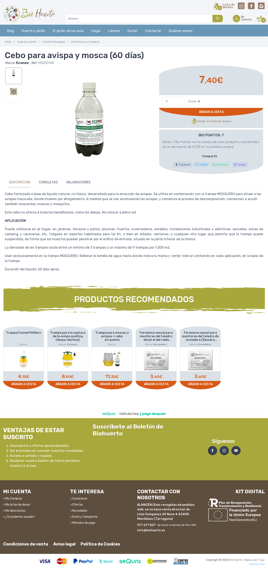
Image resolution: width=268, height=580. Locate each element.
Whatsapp (220, 164)
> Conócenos (78, 498)
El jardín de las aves (68, 31)
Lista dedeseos (228, 6)
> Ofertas (76, 504)
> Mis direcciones (14, 510)
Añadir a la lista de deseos (211, 121)
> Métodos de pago (82, 522)
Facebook (182, 164)
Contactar (153, 31)
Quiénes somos (180, 31)
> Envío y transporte (83, 516)
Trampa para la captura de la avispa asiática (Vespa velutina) (67, 336)
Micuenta (246, 18)
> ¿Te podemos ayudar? (19, 516)
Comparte (209, 156)
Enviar (240, 164)
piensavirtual (257, 563)
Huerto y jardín (33, 31)
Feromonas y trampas (85, 41)
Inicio (8, 41)
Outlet (133, 31)
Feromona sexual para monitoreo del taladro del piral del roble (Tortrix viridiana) (156, 338)
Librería (114, 31)
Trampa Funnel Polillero (23, 333)
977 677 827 (146, 525)
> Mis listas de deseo (16, 504)
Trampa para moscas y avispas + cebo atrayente (112, 336)
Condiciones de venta (25, 543)
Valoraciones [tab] (78, 182)
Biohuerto (235, 559)
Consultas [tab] (48, 182)
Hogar (96, 31)
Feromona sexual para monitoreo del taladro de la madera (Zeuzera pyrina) (200, 338)
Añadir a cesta (211, 112)
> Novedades (78, 510)
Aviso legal (64, 543)
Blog (10, 31)
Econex (22, 63)
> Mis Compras (12, 498)
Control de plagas (53, 41)
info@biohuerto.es (151, 530)
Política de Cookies (100, 543)
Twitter (201, 164)
